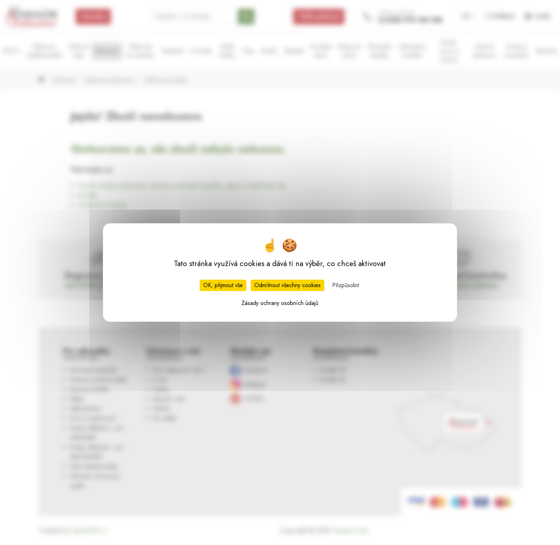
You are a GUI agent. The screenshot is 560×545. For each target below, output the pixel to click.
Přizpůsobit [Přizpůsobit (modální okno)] (345, 285)
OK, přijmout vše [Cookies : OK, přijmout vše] (223, 285)
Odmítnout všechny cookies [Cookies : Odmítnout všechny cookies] (287, 285)
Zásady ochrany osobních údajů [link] (279, 303)
